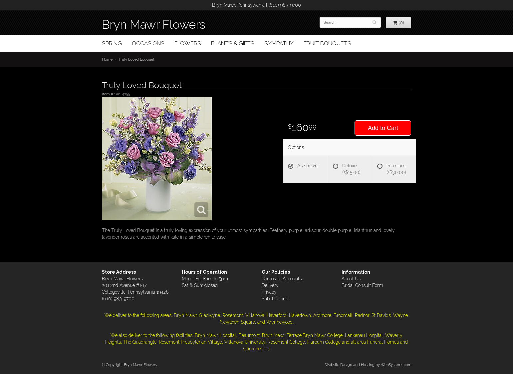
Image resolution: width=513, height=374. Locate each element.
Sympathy (279, 43)
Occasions (148, 43)
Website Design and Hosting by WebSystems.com (368, 364)
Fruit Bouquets (327, 43)
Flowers (187, 43)
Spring (112, 43)
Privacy (269, 292)
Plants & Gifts (232, 43)
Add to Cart (383, 128)
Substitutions (275, 298)
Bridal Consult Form (362, 285)
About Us (351, 278)
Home (107, 59)
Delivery (270, 285)
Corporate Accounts (282, 278)
